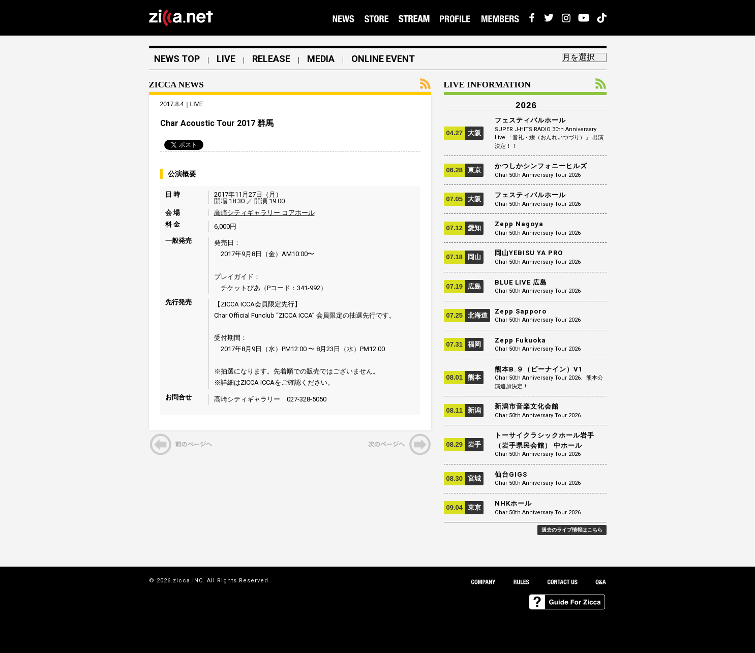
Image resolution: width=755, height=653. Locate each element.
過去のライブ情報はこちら (571, 530)
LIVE (226, 59)
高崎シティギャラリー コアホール (264, 212)
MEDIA (321, 59)
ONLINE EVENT (383, 59)
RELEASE (271, 59)
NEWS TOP (177, 59)
